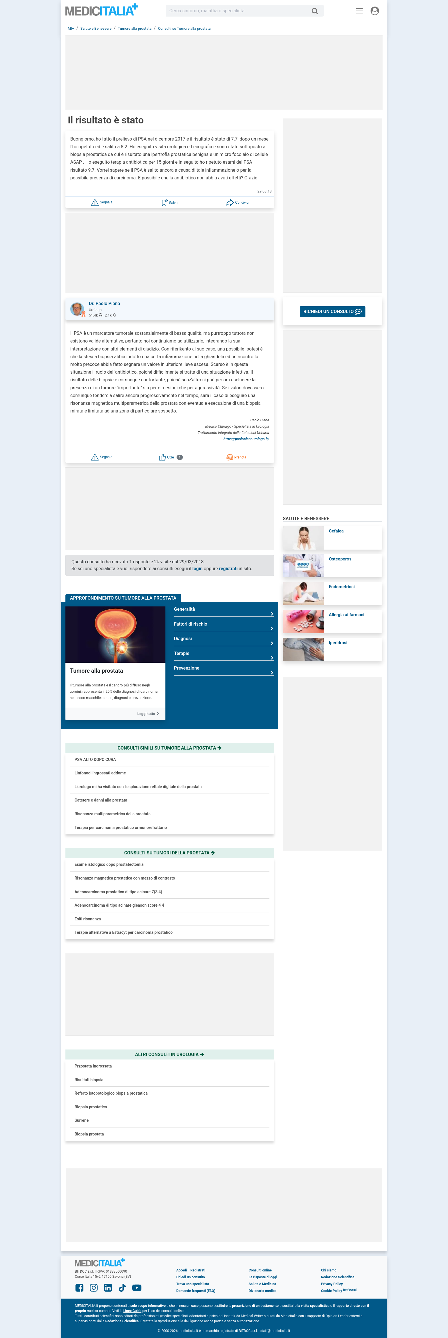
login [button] (197, 568)
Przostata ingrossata (93, 1066)
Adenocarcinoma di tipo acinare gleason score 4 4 (119, 905)
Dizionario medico (262, 1291)
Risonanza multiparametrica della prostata (113, 814)
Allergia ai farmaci (346, 614)
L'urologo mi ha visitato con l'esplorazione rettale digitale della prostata (138, 786)
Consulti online (260, 1270)
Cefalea (336, 531)
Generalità (224, 611)
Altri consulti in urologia (170, 1054)
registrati (228, 568)
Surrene (82, 1120)
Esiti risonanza (88, 919)
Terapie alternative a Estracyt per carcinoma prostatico (124, 932)
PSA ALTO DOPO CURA (95, 759)
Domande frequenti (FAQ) (195, 1291)
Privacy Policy (332, 1284)
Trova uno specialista (192, 1284)
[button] (102, 202)
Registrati (197, 1270)
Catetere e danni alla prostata (101, 800)
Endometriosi (342, 586)
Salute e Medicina (262, 1284)
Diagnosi (224, 641)
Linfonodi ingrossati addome (100, 773)
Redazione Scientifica (338, 1277)
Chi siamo (329, 1270)
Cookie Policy (331, 1291)
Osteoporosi (341, 559)
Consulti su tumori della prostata (169, 853)
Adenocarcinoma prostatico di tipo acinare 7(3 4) (118, 892)
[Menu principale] (359, 10)
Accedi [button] (181, 1270)
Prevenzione (224, 670)
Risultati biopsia (89, 1079)
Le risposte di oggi (263, 1277)
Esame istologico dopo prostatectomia (109, 864)
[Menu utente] (375, 10)
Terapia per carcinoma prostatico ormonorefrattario (121, 827)
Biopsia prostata (89, 1134)
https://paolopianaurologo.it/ (246, 439)
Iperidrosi (338, 642)
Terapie (224, 656)
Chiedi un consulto (190, 1277)
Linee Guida (132, 1311)
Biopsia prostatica (91, 1107)
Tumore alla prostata (96, 670)
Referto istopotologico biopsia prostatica (111, 1093)
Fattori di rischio (224, 626)
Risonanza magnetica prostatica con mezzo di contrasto (125, 878)
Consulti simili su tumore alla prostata (170, 748)
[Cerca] (317, 11)
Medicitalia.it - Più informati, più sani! (101, 12)
